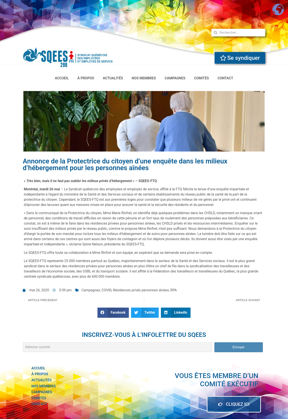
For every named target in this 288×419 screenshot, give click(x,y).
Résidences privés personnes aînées (141, 290)
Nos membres (144, 78)
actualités (113, 78)
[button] (113, 313)
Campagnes (175, 78)
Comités (201, 78)
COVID (107, 290)
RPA (173, 290)
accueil (62, 78)
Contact (225, 78)
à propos (86, 78)
